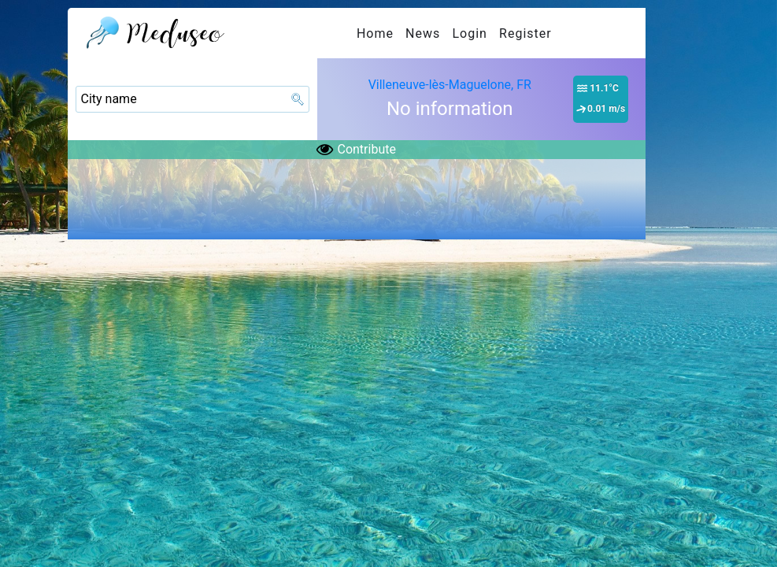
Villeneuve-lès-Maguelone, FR (449, 84)
